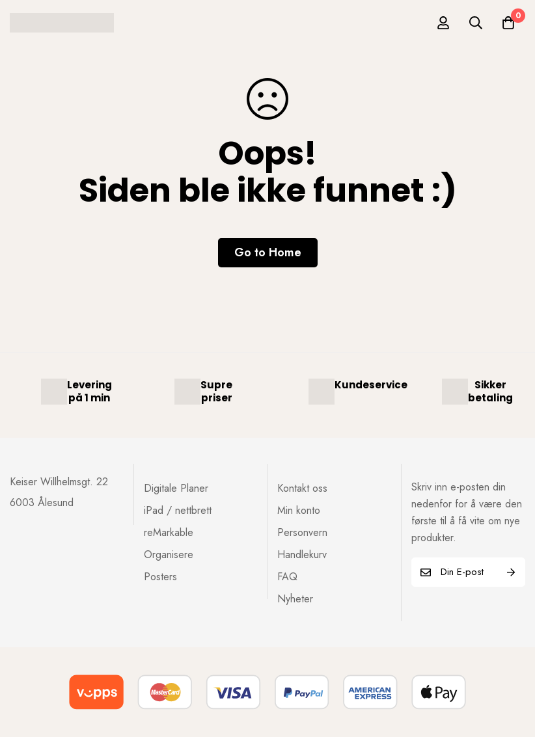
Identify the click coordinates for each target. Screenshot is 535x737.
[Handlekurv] (508, 23)
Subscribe (510, 572)
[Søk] (476, 23)
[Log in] (443, 23)
